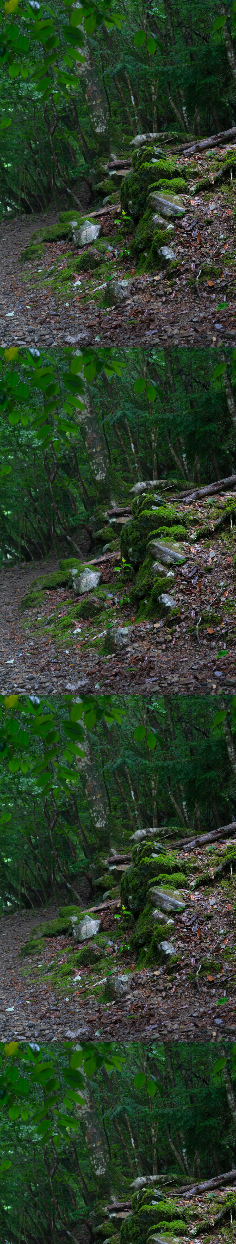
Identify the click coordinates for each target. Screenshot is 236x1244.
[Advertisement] (118, 438)
